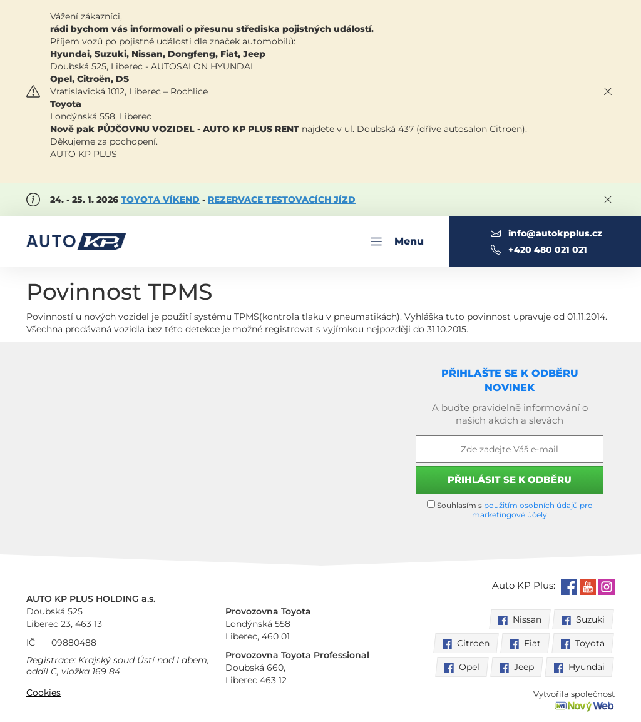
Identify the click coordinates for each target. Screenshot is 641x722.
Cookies (43, 692)
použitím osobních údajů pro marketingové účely (532, 510)
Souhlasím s (510, 509)
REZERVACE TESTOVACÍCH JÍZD (282, 199)
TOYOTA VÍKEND (160, 199)
